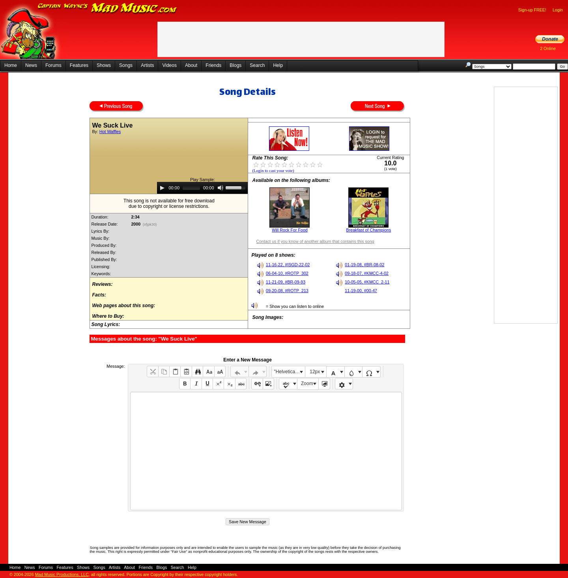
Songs (126, 65)
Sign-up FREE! (532, 9)
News (31, 65)
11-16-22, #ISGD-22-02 (288, 264)
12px (315, 371)
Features (79, 65)
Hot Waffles (110, 131)
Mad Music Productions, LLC (62, 574)
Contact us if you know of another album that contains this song (315, 241)
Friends (213, 65)
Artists (147, 65)
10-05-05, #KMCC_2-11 (367, 282)
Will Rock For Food (290, 230)
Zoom (307, 383)
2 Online (548, 48)
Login (558, 9)
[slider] (191, 188)
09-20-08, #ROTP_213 (287, 290)
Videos (169, 65)
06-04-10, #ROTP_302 (287, 273)
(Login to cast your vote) (273, 171)
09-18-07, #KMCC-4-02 (367, 273)
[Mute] (220, 188)
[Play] (162, 188)
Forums (53, 65)
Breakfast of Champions (368, 230)
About (191, 65)
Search (257, 65)
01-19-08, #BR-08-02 (364, 264)
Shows (104, 65)
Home (10, 65)
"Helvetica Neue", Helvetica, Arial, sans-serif (289, 371)
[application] (202, 188)
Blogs (235, 65)
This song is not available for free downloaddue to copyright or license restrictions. (169, 203)
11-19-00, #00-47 (361, 290)
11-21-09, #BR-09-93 (285, 282)
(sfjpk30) (150, 224)
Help (278, 65)
